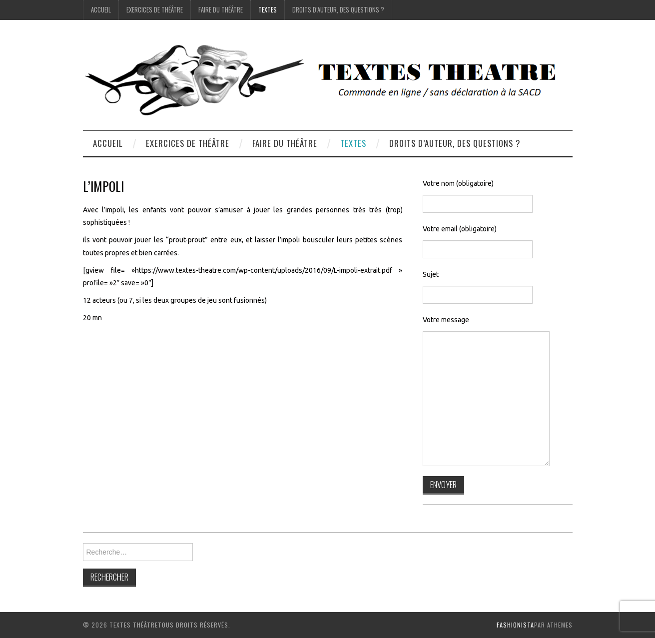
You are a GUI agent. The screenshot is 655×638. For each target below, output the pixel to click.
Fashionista (515, 625)
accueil (101, 9)
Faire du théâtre (220, 9)
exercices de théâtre (154, 9)
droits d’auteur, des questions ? (338, 9)
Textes (267, 9)
